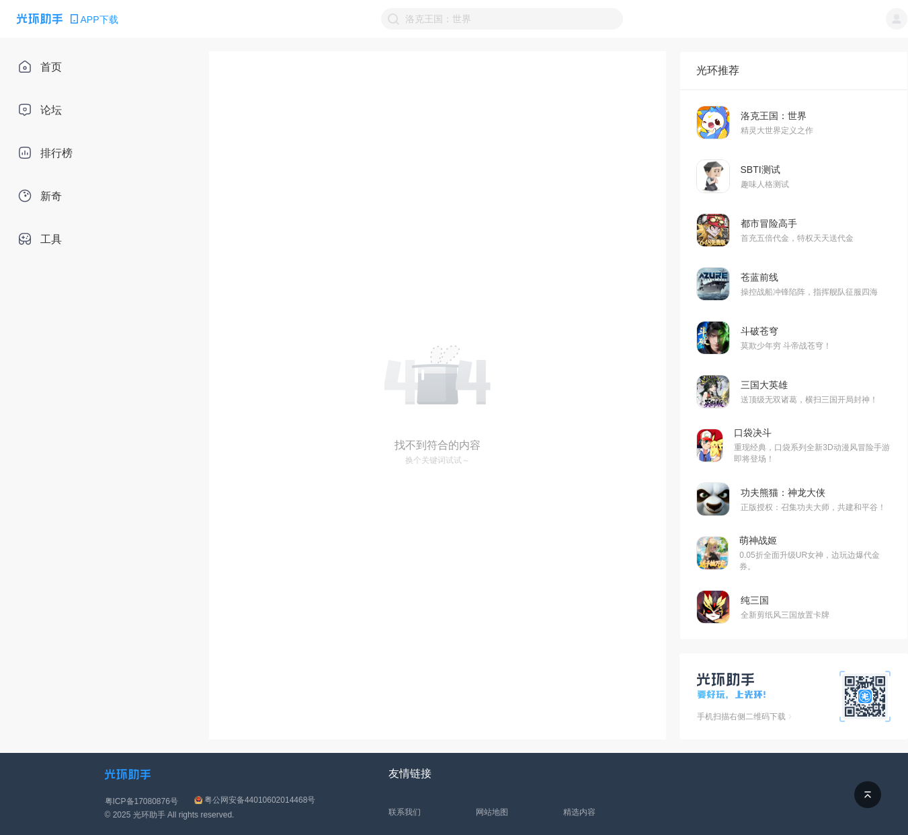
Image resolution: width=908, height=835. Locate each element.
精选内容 (579, 812)
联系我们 (404, 812)
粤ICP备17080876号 (141, 801)
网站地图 (492, 812)
